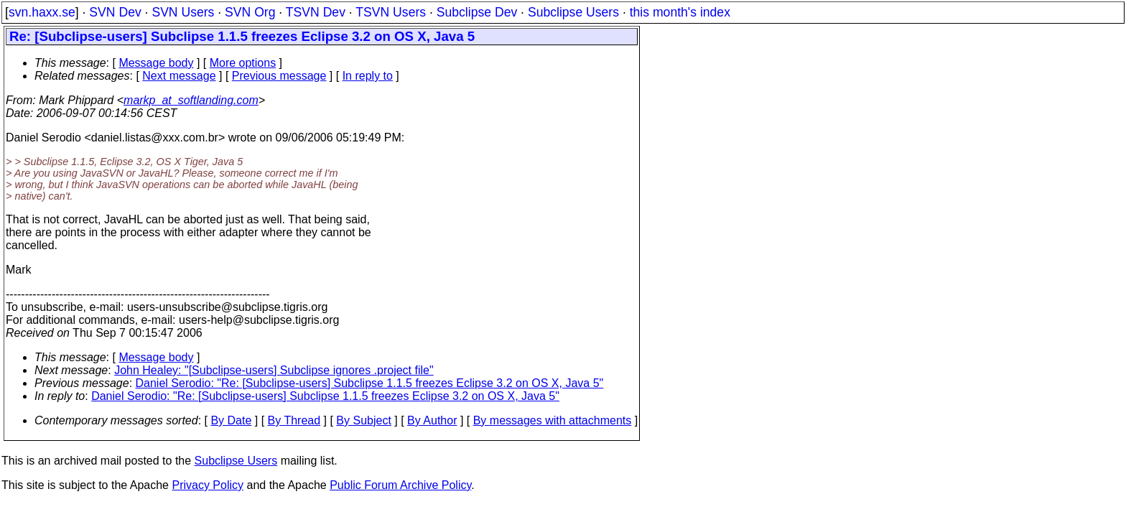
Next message (178, 76)
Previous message (279, 76)
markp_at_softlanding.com (191, 100)
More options (243, 63)
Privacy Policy (207, 485)
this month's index (680, 12)
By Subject (363, 420)
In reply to (368, 76)
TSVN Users (390, 12)
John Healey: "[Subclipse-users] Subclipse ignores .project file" (273, 370)
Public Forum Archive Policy (400, 485)
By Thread (294, 420)
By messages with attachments (552, 420)
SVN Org (250, 12)
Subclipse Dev (477, 12)
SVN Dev (115, 12)
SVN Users (183, 12)
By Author (432, 420)
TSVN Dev (315, 12)
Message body (155, 63)
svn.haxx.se (42, 12)
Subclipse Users (573, 12)
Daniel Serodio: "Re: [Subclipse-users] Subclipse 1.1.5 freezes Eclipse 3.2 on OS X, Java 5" (370, 383)
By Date (230, 420)
